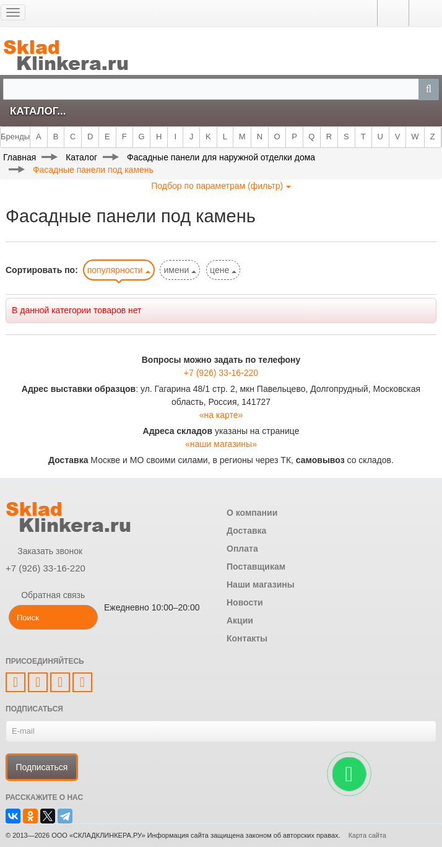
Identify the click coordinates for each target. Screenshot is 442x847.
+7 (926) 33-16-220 (221, 373)
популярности (118, 270)
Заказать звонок (44, 551)
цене (223, 270)
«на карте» (221, 415)
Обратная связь (45, 595)
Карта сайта (367, 835)
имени (179, 270)
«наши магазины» (221, 444)
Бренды (15, 136)
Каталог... (38, 111)
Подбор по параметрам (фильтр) (221, 186)
